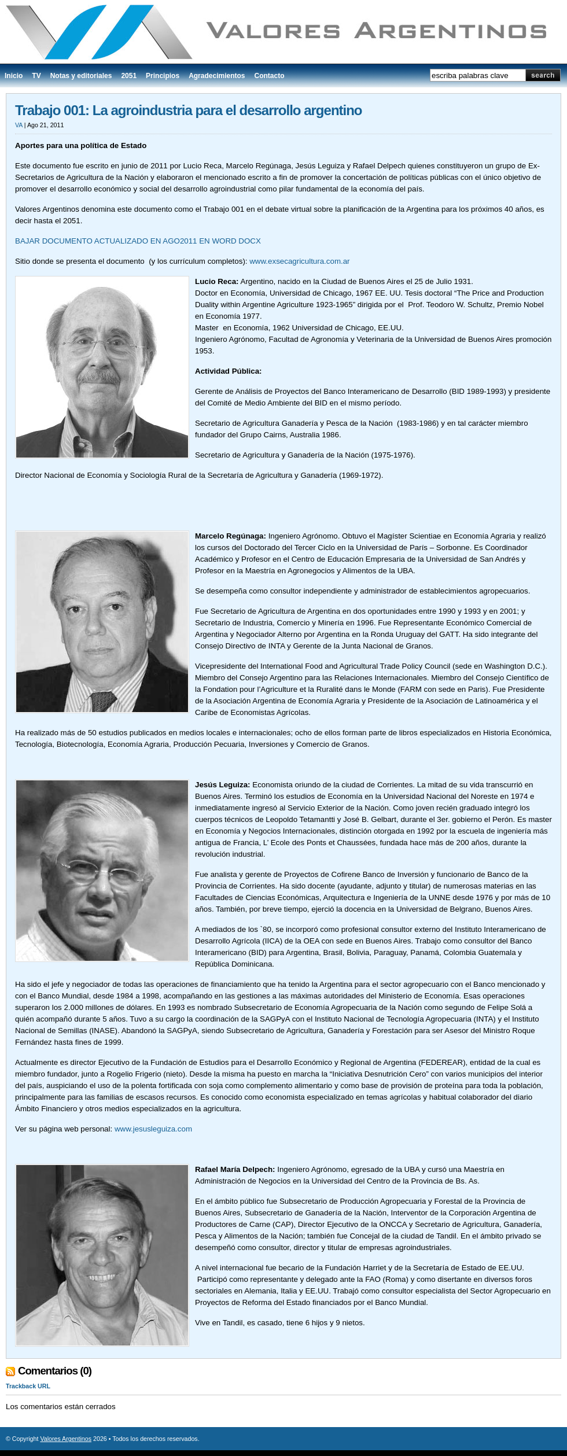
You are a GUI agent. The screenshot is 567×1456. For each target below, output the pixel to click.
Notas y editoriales (81, 76)
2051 (129, 76)
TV (36, 76)
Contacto (269, 76)
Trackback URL (28, 1386)
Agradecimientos (217, 76)
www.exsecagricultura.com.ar (299, 261)
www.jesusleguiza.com (153, 1129)
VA (19, 124)
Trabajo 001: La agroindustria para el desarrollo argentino (188, 110)
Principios (162, 76)
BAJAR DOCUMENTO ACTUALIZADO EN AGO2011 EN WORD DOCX (138, 241)
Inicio (14, 76)
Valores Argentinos (65, 1438)
